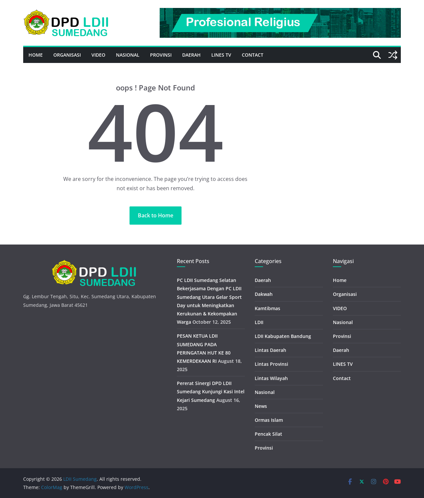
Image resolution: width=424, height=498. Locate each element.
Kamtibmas (267, 308)
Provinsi (161, 55)
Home (35, 55)
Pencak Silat (268, 434)
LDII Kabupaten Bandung (283, 336)
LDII (259, 322)
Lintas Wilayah (271, 378)
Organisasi (67, 55)
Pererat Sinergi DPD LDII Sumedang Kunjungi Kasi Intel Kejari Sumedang (210, 391)
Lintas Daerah (270, 350)
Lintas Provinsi (271, 364)
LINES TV (221, 55)
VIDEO (98, 55)
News (261, 406)
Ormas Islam (269, 420)
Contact (252, 55)
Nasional (127, 55)
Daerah (191, 55)
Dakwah (264, 294)
